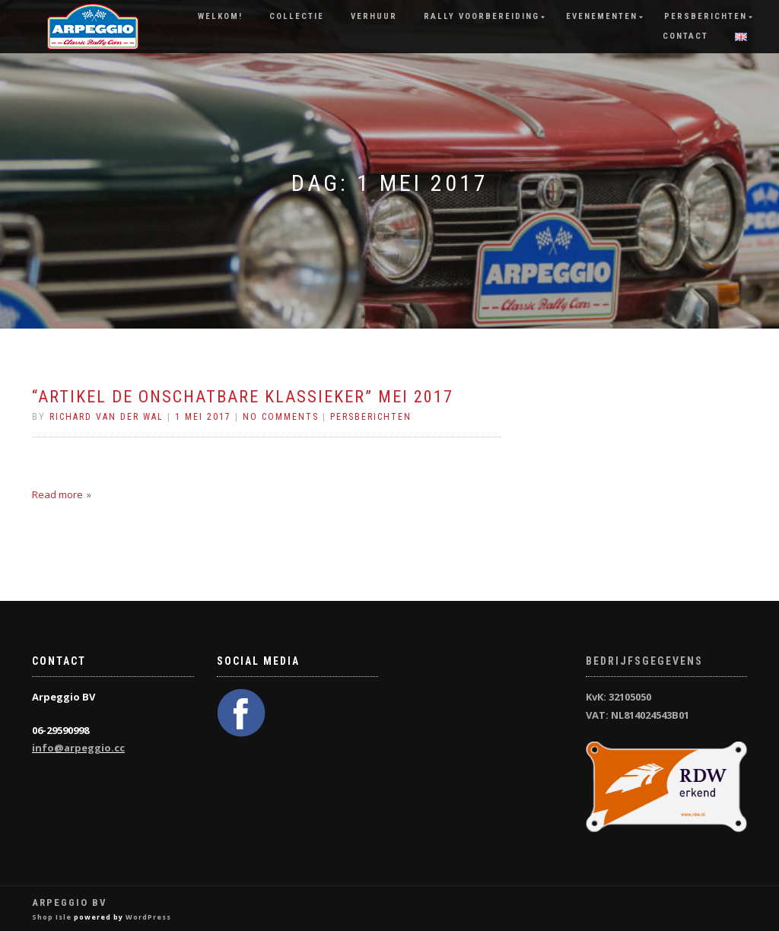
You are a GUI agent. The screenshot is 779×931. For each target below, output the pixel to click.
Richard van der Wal (106, 416)
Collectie (296, 16)
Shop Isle (52, 917)
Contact (685, 36)
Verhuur (374, 16)
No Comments (281, 416)
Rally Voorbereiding (481, 16)
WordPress (148, 917)
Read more (57, 494)
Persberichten (705, 16)
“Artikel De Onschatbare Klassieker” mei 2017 (242, 396)
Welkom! (220, 16)
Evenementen (602, 16)
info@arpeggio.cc (78, 748)
